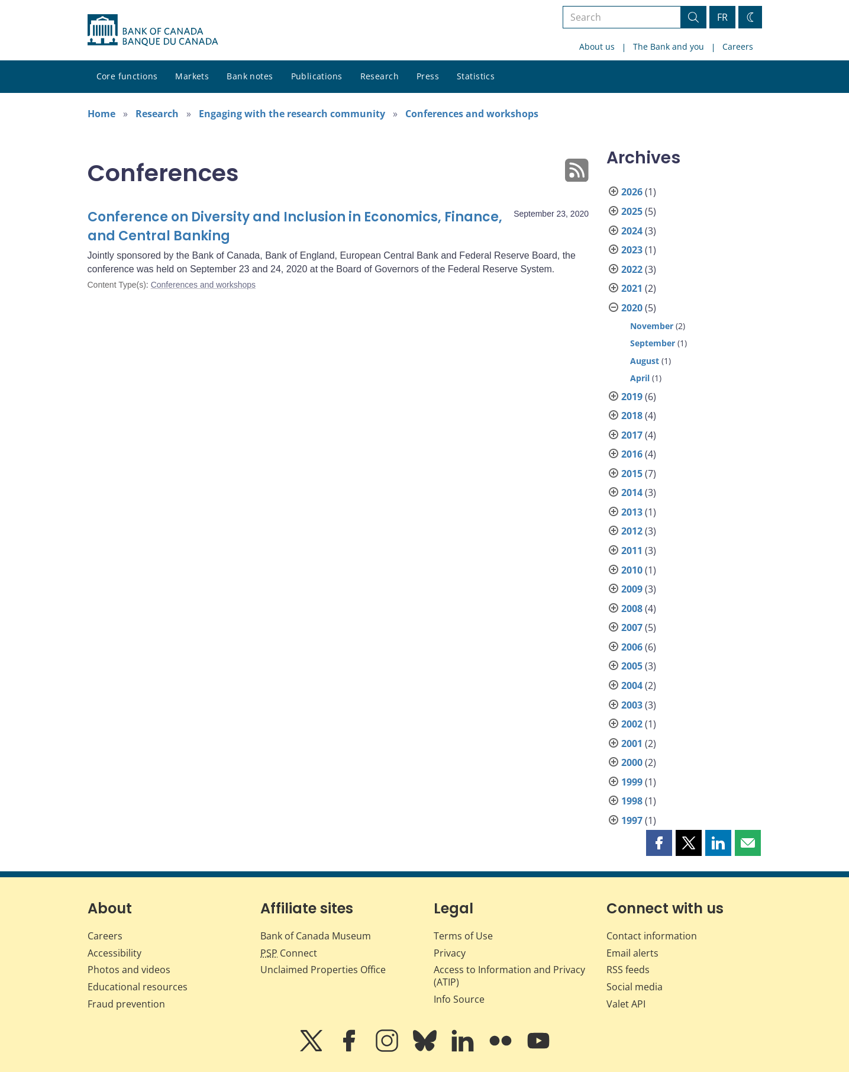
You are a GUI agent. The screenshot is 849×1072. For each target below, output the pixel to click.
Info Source (459, 999)
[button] (659, 843)
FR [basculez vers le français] (722, 17)
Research (379, 76)
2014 (632, 492)
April (640, 378)
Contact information (651, 935)
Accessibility (114, 953)
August (644, 360)
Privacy (450, 953)
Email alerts (632, 953)
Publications (317, 76)
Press (428, 76)
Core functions (127, 76)
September (652, 343)
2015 (632, 473)
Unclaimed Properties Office (323, 969)
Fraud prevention (126, 1003)
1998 (632, 800)
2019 (632, 396)
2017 (632, 435)
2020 (632, 307)
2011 (632, 550)
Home (101, 113)
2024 (632, 230)
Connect (288, 953)
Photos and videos (129, 969)
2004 (632, 685)
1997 (632, 820)
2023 (632, 249)
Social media (634, 986)
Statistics (476, 76)
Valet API (625, 1003)
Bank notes (250, 76)
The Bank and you (668, 46)
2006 (632, 646)
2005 (632, 665)
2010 (632, 570)
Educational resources (138, 986)
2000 (632, 762)
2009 (632, 588)
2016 (632, 454)
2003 (632, 705)
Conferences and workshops (471, 113)
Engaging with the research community (292, 113)
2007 (632, 627)
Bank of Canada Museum (315, 935)
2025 (632, 211)
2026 (632, 191)
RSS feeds (628, 969)
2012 (632, 530)
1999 (632, 781)
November (651, 325)
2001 (632, 743)
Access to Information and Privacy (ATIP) (509, 976)
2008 (632, 608)
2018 (632, 415)
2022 (632, 269)
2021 (632, 288)
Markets (192, 76)
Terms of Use (463, 935)
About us (597, 46)
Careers (737, 46)
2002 (632, 723)
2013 (632, 512)
